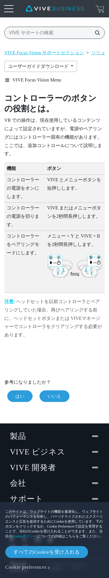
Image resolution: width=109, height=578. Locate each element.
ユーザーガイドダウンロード (39, 66)
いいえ (54, 396)
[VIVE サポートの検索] (95, 33)
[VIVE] (55, 8)
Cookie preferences (26, 567)
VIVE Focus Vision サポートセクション (44, 52)
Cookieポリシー (24, 536)
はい (19, 396)
